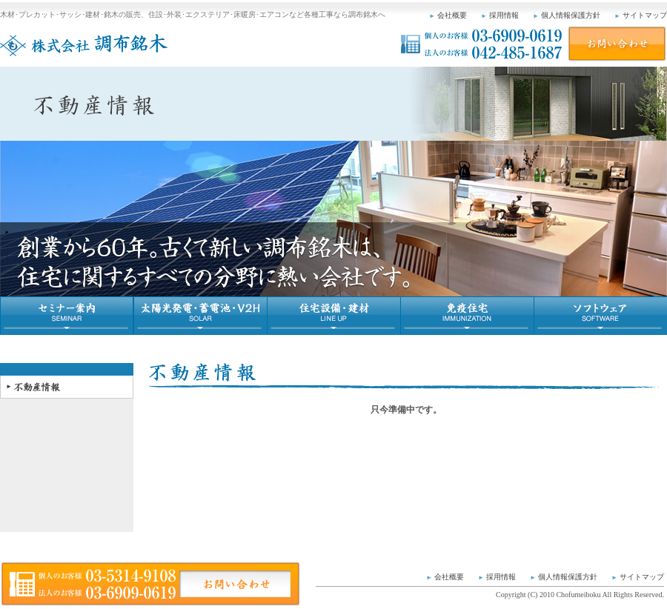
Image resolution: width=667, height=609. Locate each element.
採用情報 (504, 15)
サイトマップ (645, 15)
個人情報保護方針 (570, 15)
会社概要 (452, 15)
